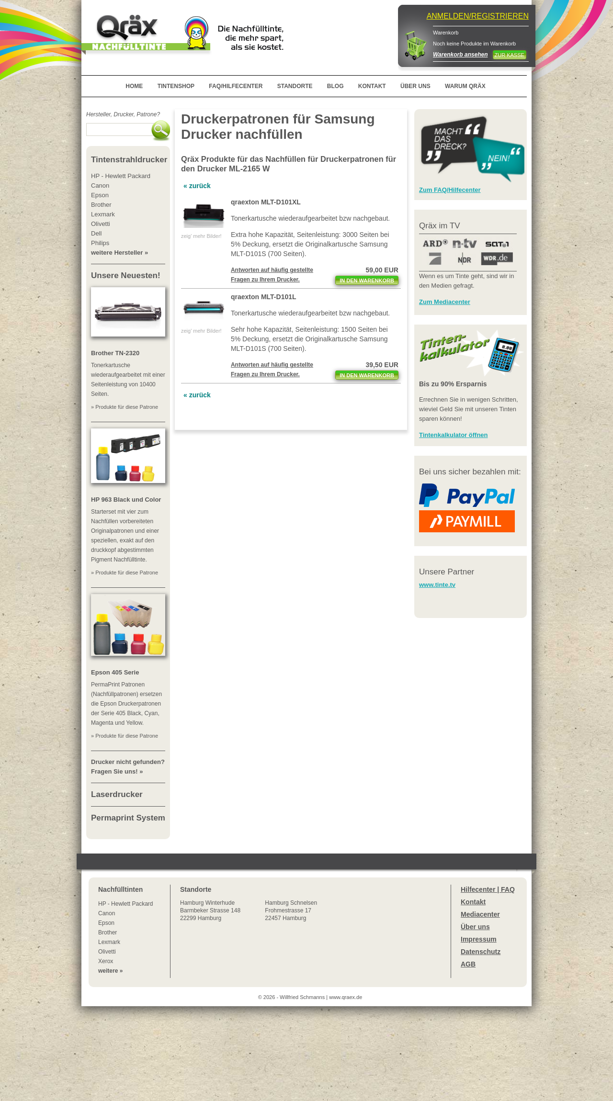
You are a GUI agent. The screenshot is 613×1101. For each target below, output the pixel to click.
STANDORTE (295, 86)
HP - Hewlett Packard (125, 903)
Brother (107, 932)
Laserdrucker (117, 794)
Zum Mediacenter (444, 301)
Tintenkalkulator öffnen (453, 434)
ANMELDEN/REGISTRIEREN (478, 16)
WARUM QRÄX (465, 86)
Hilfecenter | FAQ (488, 889)
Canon (106, 913)
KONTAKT (372, 86)
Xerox (105, 961)
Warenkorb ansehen (460, 54)
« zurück (197, 186)
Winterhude (210, 910)
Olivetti (107, 951)
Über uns (475, 927)
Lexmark (109, 942)
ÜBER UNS (415, 86)
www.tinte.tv (437, 584)
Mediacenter (480, 914)
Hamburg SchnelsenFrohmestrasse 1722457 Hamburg (291, 910)
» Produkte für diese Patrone (124, 407)
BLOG (335, 86)
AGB (468, 964)
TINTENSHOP (176, 86)
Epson (106, 923)
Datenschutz (480, 951)
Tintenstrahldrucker (129, 159)
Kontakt (473, 902)
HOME (134, 86)
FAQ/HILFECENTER (235, 86)
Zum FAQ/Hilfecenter (450, 189)
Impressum (479, 939)
